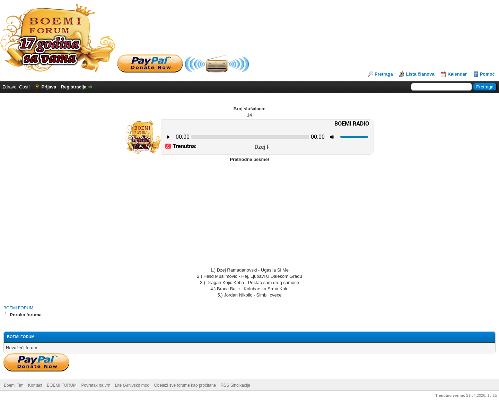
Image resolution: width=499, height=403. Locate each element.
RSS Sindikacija (235, 385)
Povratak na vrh (95, 385)
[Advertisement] (249, 215)
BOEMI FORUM (18, 308)
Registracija (74, 86)
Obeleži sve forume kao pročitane (185, 385)
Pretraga (384, 74)
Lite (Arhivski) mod (132, 385)
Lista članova (420, 74)
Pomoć (487, 74)
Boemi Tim (14, 385)
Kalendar (457, 74)
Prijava (48, 86)
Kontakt (35, 385)
